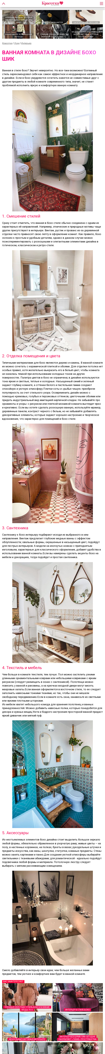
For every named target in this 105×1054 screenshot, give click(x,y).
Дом (16, 43)
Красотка (7, 43)
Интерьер (26, 43)
